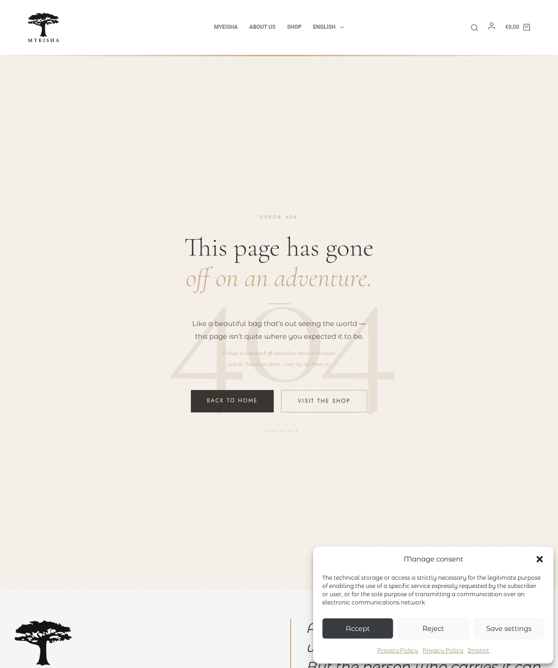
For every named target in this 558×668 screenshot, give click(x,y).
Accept (358, 628)
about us (262, 27)
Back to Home (232, 400)
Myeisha (226, 27)
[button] (539, 559)
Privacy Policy (397, 650)
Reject (433, 628)
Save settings (508, 628)
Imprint (478, 650)
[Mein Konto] (491, 28)
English (330, 27)
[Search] (474, 27)
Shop (294, 27)
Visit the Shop (324, 401)
